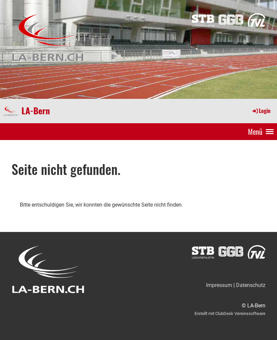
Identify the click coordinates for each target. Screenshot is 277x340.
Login (261, 111)
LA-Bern (35, 111)
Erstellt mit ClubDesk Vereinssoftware (229, 313)
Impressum (219, 285)
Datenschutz (250, 285)
